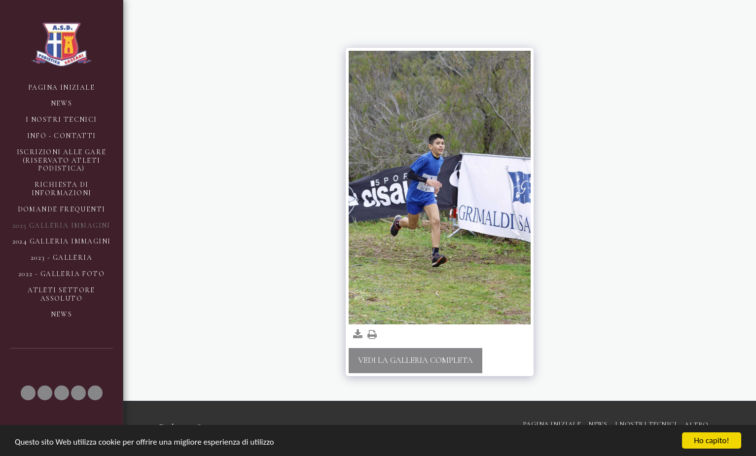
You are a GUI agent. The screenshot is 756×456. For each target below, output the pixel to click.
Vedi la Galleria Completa (415, 360)
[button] (28, 393)
